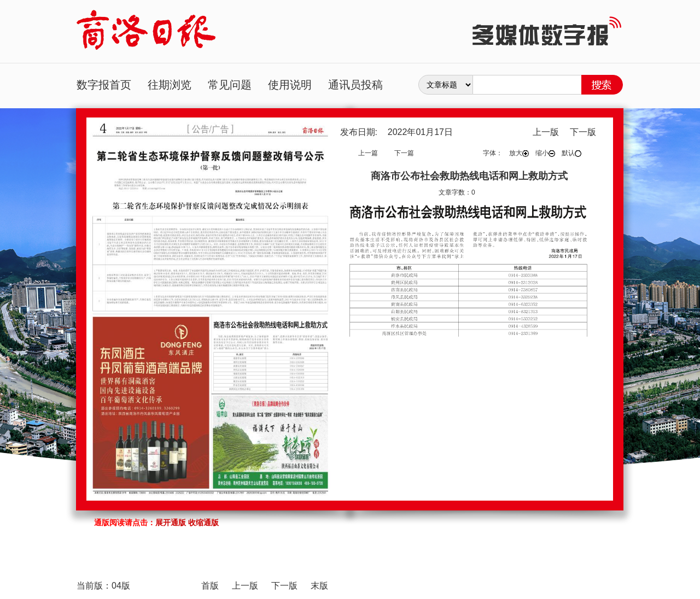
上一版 (546, 132)
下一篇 (404, 153)
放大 (519, 153)
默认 (571, 153)
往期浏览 (169, 85)
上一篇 (368, 153)
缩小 (545, 153)
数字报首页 (104, 85)
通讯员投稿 (355, 85)
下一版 (583, 132)
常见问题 (230, 85)
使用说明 (290, 85)
